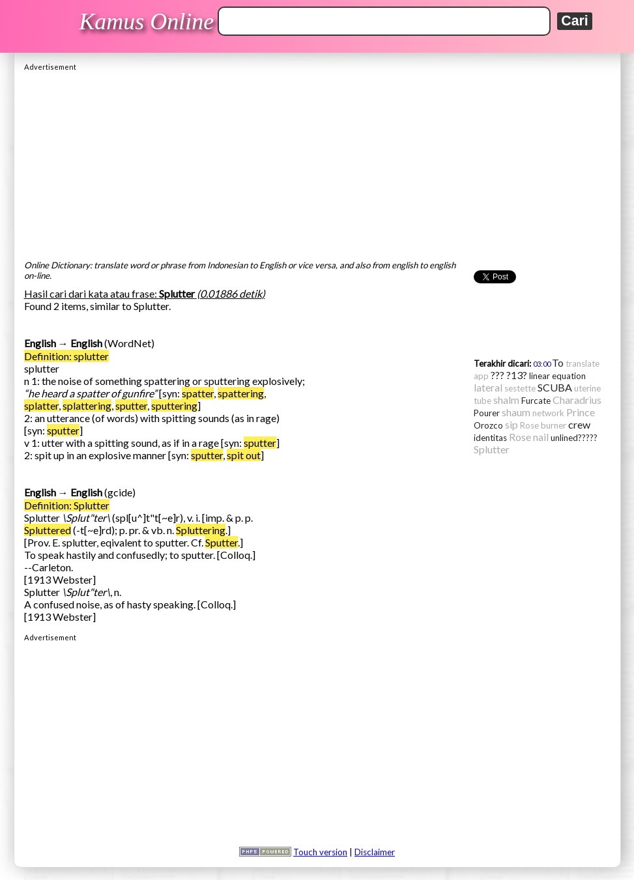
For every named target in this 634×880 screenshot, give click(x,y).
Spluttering (200, 530)
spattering (241, 393)
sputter (131, 405)
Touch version (320, 852)
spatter (198, 393)
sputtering (174, 405)
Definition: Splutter (66, 505)
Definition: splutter (66, 356)
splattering (87, 405)
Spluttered (47, 530)
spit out (244, 455)
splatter (41, 405)
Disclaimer (374, 852)
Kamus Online (146, 21)
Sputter (221, 542)
